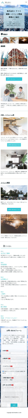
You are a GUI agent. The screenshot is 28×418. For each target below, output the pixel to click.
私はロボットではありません (11, 397)
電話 (10, 379)
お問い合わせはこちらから (14, 79)
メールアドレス (6, 366)
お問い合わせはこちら (14, 144)
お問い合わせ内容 (7, 385)
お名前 (4, 350)
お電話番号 (5, 358)
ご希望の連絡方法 (7, 377)
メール (5, 379)
